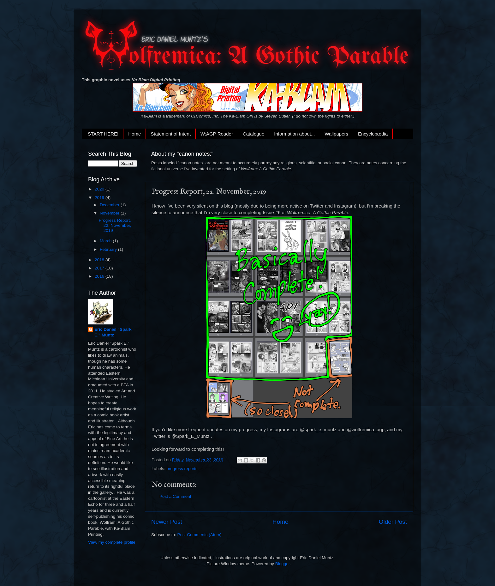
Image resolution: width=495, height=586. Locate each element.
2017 (100, 268)
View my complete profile (111, 542)
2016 (100, 276)
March (106, 241)
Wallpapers (336, 133)
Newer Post (166, 521)
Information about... (294, 133)
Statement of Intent (171, 133)
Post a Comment (175, 496)
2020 (100, 189)
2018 (100, 259)
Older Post (393, 521)
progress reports (181, 468)
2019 (100, 197)
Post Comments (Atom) (199, 534)
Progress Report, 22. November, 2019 (115, 225)
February (109, 249)
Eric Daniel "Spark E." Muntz (112, 332)
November (110, 213)
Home (134, 133)
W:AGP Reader (216, 133)
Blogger (282, 563)
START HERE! (103, 133)
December (110, 204)
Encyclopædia (373, 133)
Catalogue (253, 133)
